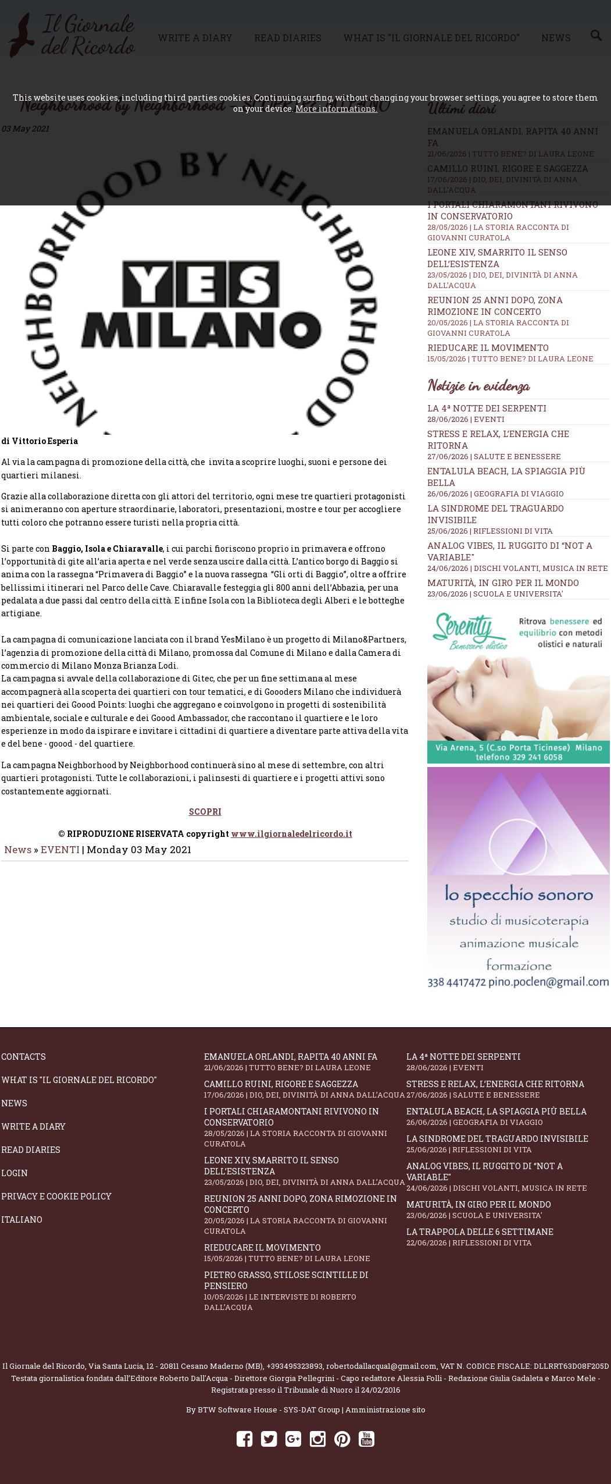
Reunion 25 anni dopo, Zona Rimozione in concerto (518, 316)
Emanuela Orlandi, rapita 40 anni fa (305, 1062)
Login (14, 1172)
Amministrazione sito (385, 1409)
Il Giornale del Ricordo (43, 1366)
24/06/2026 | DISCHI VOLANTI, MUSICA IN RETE (517, 568)
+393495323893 (294, 1366)
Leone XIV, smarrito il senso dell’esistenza (305, 1171)
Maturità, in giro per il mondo (503, 582)
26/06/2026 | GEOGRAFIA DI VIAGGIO (495, 493)
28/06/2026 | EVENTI (466, 419)
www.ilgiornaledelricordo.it (291, 823)
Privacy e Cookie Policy (56, 1196)
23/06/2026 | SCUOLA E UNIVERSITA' (495, 593)
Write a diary (33, 1126)
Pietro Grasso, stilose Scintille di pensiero (305, 1290)
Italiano (21, 1219)
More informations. (336, 108)
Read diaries (30, 1149)
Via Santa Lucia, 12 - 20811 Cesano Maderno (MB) (175, 1366)
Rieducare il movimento (518, 353)
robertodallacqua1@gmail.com (381, 1366)
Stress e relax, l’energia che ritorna (507, 1089)
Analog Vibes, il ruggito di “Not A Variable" (507, 1176)
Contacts (23, 1056)
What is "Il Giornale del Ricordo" (79, 1079)
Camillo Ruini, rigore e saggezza (305, 1089)
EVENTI (60, 839)
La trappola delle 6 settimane (507, 1237)
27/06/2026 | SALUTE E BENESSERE (494, 456)
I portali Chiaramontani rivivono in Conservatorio (305, 1127)
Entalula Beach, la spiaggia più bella (507, 1116)
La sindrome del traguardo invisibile (507, 1144)
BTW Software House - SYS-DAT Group (269, 1409)
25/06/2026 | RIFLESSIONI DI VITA (490, 531)
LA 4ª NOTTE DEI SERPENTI (486, 408)
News (17, 839)
